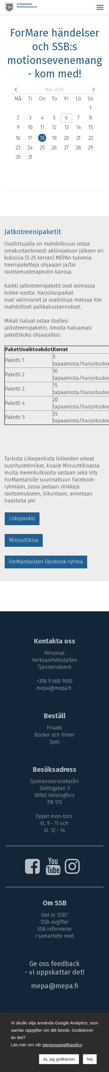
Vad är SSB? (54, 915)
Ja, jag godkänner (59, 1059)
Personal (54, 653)
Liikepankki (22, 518)
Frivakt (54, 728)
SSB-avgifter (55, 922)
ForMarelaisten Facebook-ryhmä (46, 561)
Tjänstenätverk (54, 667)
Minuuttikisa (23, 540)
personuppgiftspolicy (62, 1044)
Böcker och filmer (54, 735)
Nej (90, 1059)
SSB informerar (54, 929)
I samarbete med (54, 936)
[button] (100, 7)
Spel (54, 742)
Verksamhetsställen (54, 660)
